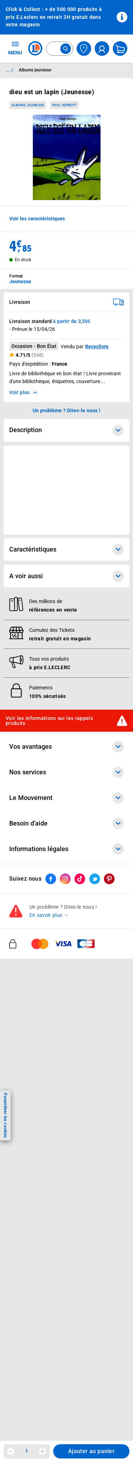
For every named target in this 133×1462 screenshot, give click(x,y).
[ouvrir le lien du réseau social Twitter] (94, 879)
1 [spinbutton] (26, 1451)
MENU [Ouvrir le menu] (15, 48)
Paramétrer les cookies (5, 1115)
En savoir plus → (49, 915)
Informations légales (66, 849)
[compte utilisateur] (102, 48)
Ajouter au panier (91, 1451)
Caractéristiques (66, 549)
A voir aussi (66, 576)
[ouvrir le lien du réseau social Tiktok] (79, 879)
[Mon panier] (120, 48)
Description (66, 430)
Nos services (66, 772)
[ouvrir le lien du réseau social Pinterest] (109, 879)
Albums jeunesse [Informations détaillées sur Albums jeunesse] (35, 70)
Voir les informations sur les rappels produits (49, 721)
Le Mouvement (66, 797)
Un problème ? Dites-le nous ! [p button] (67, 410)
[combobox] (59, 49)
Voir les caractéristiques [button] (37, 218)
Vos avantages (66, 746)
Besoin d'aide (66, 823)
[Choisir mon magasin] (84, 48)
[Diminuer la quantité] (10, 1451)
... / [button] (9, 70)
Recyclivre (97, 346)
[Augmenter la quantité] (42, 1451)
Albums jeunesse (27, 105)
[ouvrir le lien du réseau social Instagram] (65, 879)
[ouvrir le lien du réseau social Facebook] (50, 879)
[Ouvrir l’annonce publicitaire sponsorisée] (66, 490)
